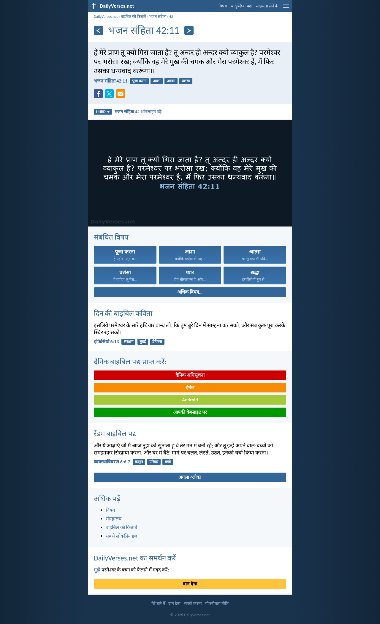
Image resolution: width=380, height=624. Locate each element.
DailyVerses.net (106, 16)
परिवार (153, 462)
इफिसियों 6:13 (106, 341)
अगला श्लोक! (190, 477)
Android (190, 400)
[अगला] (189, 30)
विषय (222, 6)
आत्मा (171, 81)
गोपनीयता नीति (217, 603)
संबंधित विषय (111, 237)
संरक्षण (128, 341)
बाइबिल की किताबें (133, 16)
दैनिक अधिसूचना (190, 375)
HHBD (103, 112)
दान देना (190, 584)
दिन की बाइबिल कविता (123, 313)
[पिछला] (98, 30)
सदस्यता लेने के (267, 6)
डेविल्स (157, 341)
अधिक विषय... (189, 292)
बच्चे (168, 462)
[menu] (286, 8)
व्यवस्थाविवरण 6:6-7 (112, 462)
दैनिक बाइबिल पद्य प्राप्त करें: (130, 361)
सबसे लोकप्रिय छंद (121, 536)
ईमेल (190, 387)
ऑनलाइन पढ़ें (138, 111)
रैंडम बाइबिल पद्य (115, 433)
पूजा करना (139, 81)
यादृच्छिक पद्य (241, 6)
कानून (139, 462)
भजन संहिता (157, 16)
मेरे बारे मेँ (158, 603)
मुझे (97, 570)
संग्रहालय (113, 519)
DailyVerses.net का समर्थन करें (135, 558)
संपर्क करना (193, 603)
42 (171, 16)
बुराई (143, 341)
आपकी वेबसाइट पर (190, 412)
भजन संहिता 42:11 (110, 81)
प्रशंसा (186, 81)
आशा (156, 81)
